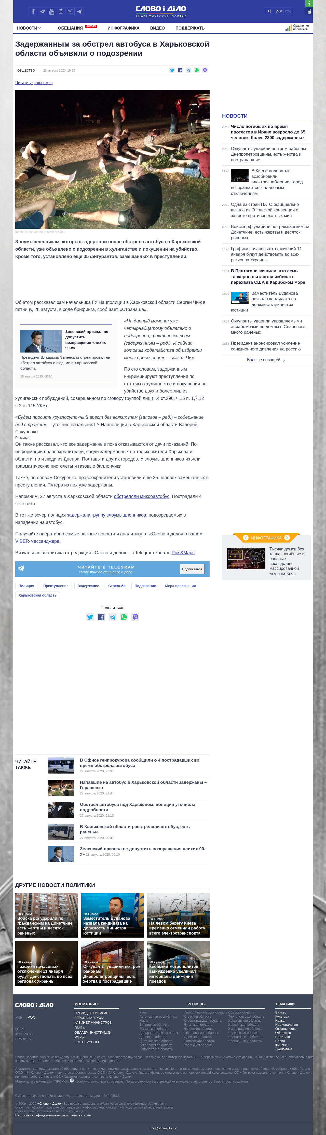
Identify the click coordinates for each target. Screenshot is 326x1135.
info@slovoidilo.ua (163, 1128)
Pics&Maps (183, 552)
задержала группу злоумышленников (106, 515)
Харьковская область (38, 595)
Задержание (88, 586)
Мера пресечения (180, 586)
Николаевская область (201, 1033)
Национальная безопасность (286, 1027)
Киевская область (197, 1016)
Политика (282, 1037)
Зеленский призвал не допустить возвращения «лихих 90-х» (86, 339)
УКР (279, 11)
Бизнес (280, 1012)
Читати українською (34, 83)
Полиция (26, 586)
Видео (157, 28)
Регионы (196, 1004)
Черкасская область (243, 1033)
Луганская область (198, 1024)
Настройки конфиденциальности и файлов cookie (53, 1115)
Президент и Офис (91, 1013)
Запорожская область (156, 1049)
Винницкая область (154, 1024)
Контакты (24, 1034)
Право (280, 1041)
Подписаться (192, 569)
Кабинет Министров (93, 1022)
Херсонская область (244, 1024)
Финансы (282, 1045)
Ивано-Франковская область (206, 1012)
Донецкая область (153, 1037)
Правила (23, 1039)
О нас (20, 1029)
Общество (26, 70)
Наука (279, 1020)
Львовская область (198, 1029)
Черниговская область (245, 1037)
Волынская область (154, 1029)
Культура (282, 1016)
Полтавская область (199, 1041)
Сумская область (241, 1012)
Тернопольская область (246, 1016)
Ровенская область (198, 1045)
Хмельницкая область (245, 1029)
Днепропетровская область (160, 1033)
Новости (29, 28)
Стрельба (116, 586)
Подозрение (145, 586)
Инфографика (124, 28)
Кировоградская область (203, 1020)
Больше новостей (266, 360)
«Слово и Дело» (49, 1103)
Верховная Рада (89, 1018)
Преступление (56, 586)
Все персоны (86, 1042)
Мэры (79, 1037)
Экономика (283, 1049)
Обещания (77, 27)
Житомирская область (156, 1041)
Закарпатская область (156, 1045)
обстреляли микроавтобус (141, 496)
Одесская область (198, 1037)
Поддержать (190, 28)
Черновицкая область (245, 1041)
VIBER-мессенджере (37, 541)
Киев (143, 1012)
